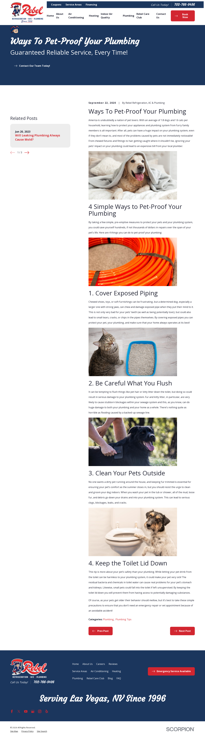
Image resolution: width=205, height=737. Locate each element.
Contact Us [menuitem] (161, 15)
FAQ (118, 678)
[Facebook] (11, 711)
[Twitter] (18, 711)
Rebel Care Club (95, 678)
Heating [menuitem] (94, 15)
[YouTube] (25, 711)
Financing (91, 4)
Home (75, 664)
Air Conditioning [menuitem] (76, 15)
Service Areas (74, 4)
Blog (110, 678)
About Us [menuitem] (59, 15)
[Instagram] (39, 711)
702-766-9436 (184, 5)
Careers (100, 664)
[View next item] (26, 152)
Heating (116, 671)
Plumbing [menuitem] (128, 15)
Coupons (56, 4)
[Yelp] (46, 711)
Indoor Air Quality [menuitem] (106, 15)
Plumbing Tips (123, 619)
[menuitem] (14, 731)
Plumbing (108, 619)
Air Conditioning (99, 671)
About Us (87, 664)
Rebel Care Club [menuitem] (142, 15)
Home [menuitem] (50, 15)
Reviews (113, 664)
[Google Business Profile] (32, 711)
